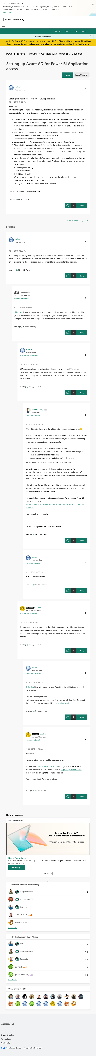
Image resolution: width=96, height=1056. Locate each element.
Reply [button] (82, 205)
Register (58, 31)
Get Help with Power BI (54, 53)
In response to (21, 299)
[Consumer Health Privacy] (33, 1048)
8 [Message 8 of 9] (33, 585)
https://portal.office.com (48, 766)
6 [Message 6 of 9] (33, 790)
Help (75, 31)
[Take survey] (16, 867)
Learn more (7, 12)
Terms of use (6, 1039)
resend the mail (62, 703)
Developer (77, 53)
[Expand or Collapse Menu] (3, 25)
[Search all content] (63, 36)
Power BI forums (15, 53)
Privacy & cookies (7, 1035)
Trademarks (5, 1043)
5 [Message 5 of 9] (33, 711)
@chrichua (30, 687)
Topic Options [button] (81, 75)
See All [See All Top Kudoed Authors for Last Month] (12, 927)
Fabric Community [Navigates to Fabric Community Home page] (14, 19)
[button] (67, 75)
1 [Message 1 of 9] (16, 199)
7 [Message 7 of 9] (27, 387)
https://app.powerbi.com (71, 769)
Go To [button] (84, 31)
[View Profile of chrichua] (37, 607)
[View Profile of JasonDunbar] (37, 409)
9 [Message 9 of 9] (33, 534)
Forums (33, 53)
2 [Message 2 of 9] (16, 270)
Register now (83, 44)
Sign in (67, 31)
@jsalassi (18, 312)
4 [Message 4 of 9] (27, 645)
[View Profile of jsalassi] (17, 86)
